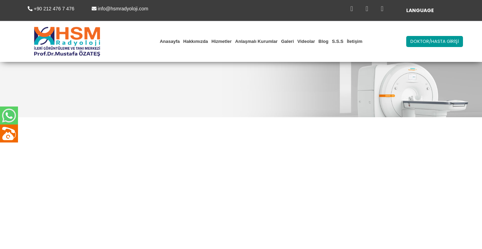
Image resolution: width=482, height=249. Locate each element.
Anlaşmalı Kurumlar (256, 41)
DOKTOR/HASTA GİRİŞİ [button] (434, 41)
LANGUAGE (420, 10)
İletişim (354, 41)
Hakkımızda (195, 41)
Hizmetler (221, 41)
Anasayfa (170, 41)
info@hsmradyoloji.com (123, 8)
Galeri (287, 41)
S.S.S (337, 41)
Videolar (306, 41)
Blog (323, 41)
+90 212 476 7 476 (54, 8)
